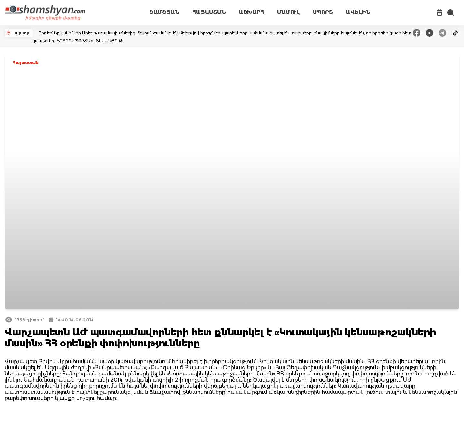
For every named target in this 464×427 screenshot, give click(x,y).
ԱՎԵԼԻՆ (358, 12)
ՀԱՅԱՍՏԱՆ (209, 12)
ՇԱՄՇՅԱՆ (164, 12)
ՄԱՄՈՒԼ (288, 12)
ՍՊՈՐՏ (323, 12)
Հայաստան (26, 62)
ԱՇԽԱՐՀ (251, 12)
